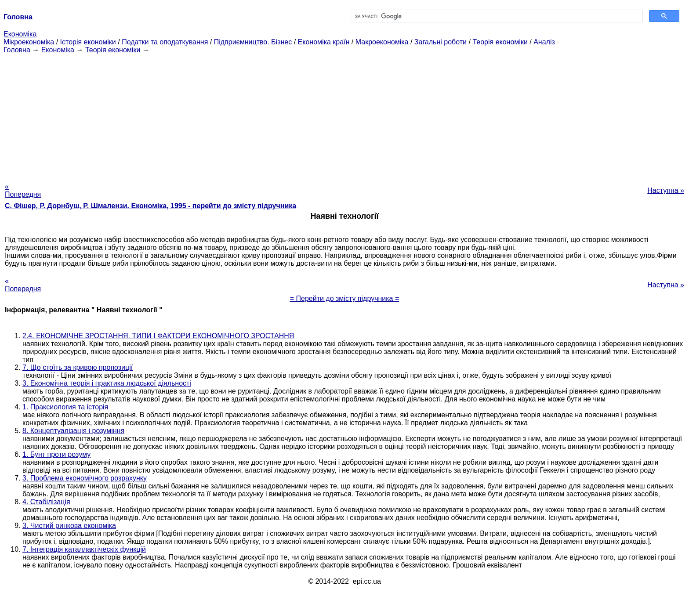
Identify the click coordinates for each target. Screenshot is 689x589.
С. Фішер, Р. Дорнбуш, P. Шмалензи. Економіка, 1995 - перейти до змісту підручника (150, 206)
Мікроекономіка (29, 42)
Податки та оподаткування (165, 42)
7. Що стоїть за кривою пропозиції (77, 367)
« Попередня (23, 190)
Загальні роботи (440, 42)
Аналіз (544, 42)
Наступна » (665, 190)
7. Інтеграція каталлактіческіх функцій (84, 549)
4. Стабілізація (46, 502)
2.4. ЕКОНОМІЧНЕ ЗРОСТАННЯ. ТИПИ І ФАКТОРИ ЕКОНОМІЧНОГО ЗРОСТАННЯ (158, 336)
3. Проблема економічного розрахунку (84, 478)
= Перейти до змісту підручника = (344, 298)
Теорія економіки (499, 42)
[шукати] (496, 16)
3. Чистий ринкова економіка (69, 525)
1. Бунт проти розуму (56, 454)
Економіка (20, 34)
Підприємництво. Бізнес (253, 42)
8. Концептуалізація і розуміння (73, 430)
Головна (17, 50)
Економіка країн (324, 42)
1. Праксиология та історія (65, 407)
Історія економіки (88, 42)
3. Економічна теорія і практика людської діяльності (106, 383)
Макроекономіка (382, 42)
